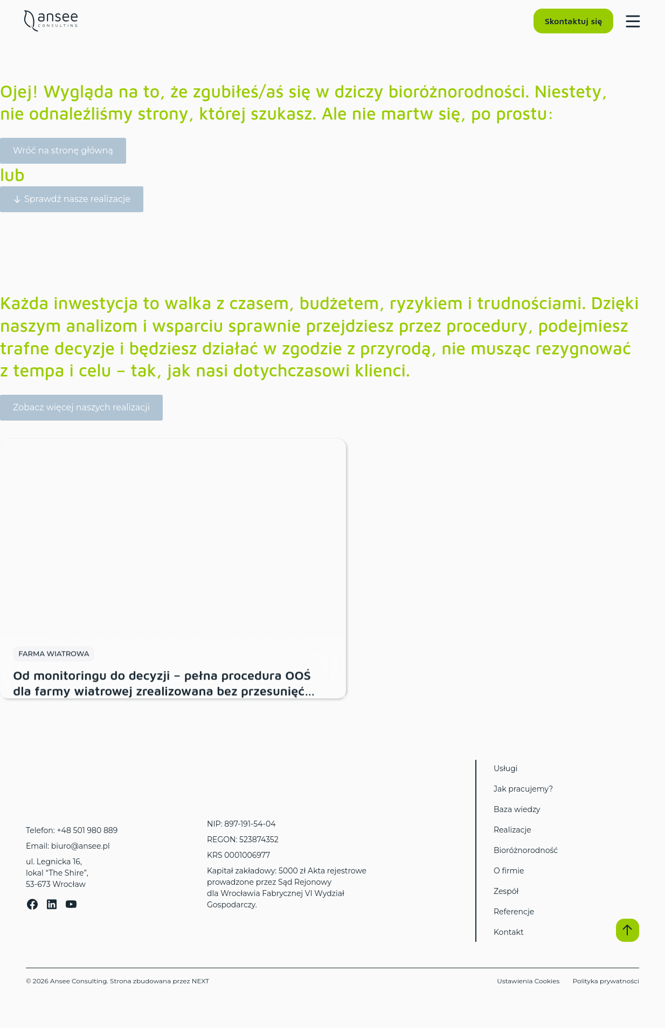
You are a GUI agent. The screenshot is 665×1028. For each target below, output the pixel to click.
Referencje (514, 912)
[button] (627, 930)
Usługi (506, 768)
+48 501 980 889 (87, 830)
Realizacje (512, 830)
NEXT (200, 981)
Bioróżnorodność (526, 850)
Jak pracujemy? (523, 789)
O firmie (509, 871)
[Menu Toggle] (630, 21)
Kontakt (509, 932)
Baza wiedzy (517, 809)
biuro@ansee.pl (80, 846)
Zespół (506, 891)
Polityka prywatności (605, 981)
